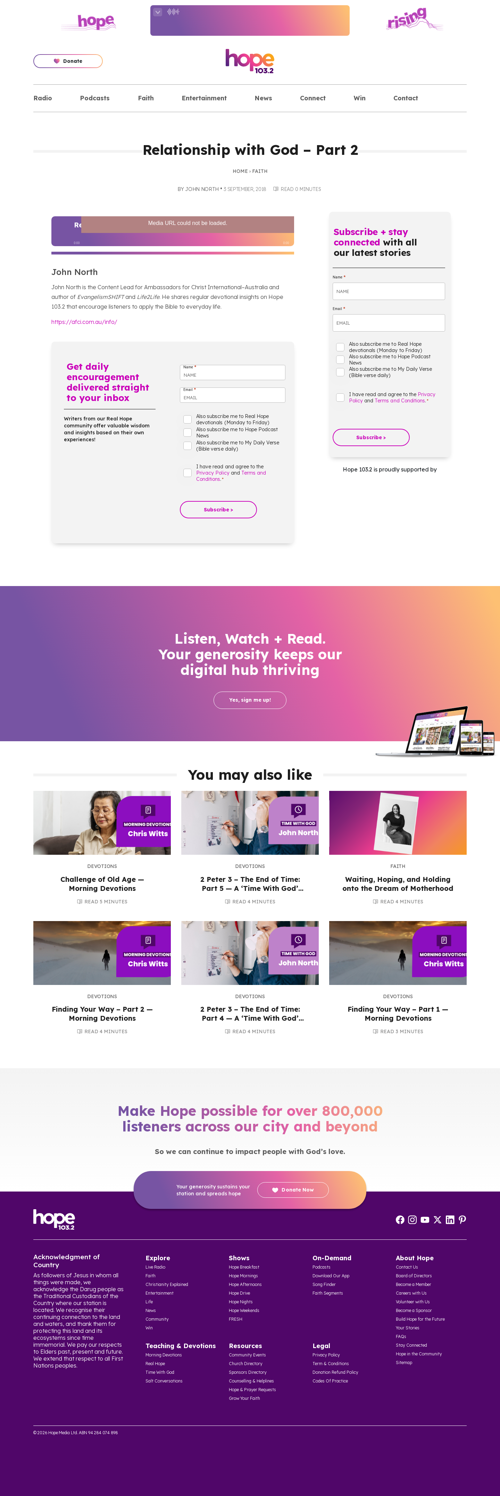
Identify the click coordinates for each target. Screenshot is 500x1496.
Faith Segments (327, 1293)
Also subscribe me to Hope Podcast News (237, 432)
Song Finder (324, 1284)
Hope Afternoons (245, 1284)
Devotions (102, 866)
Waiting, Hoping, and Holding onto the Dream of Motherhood (397, 884)
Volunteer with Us (413, 1301)
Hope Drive (239, 1293)
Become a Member (413, 1284)
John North (202, 189)
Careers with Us (411, 1293)
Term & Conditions (330, 1363)
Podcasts (95, 98)
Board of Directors (414, 1275)
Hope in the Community (419, 1353)
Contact (405, 98)
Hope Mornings (243, 1275)
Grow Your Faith (244, 1398)
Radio (42, 98)
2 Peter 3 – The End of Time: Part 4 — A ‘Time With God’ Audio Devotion (250, 1018)
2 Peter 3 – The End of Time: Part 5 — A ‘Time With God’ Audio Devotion (250, 888)
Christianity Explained (166, 1284)
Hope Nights (241, 1301)
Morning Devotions (163, 1354)
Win (360, 98)
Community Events (247, 1354)
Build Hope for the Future (420, 1319)
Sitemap (404, 1362)
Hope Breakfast (244, 1267)
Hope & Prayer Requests (252, 1389)
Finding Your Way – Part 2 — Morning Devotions (102, 1013)
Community (157, 1319)
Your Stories (407, 1327)
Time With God (159, 1372)
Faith (146, 98)
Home (240, 171)
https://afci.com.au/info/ (84, 321)
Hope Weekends (244, 1310)
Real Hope (155, 1363)
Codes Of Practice (330, 1381)
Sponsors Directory (248, 1372)
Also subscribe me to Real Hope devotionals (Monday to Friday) (232, 419)
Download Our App (330, 1275)
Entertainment (204, 98)
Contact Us (407, 1267)
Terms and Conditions (400, 401)
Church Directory (245, 1363)
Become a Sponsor (414, 1310)
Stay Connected (411, 1345)
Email (189, 389)
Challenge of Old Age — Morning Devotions (102, 884)
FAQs (401, 1336)
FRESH (235, 1319)
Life (149, 1301)
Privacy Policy (213, 473)
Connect (313, 98)
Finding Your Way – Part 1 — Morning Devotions (398, 1013)
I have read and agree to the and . (231, 472)
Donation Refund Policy (335, 1372)
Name (189, 367)
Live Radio (155, 1267)
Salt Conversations (164, 1381)
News (263, 98)
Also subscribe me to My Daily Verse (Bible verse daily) (237, 446)
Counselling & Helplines (251, 1381)
